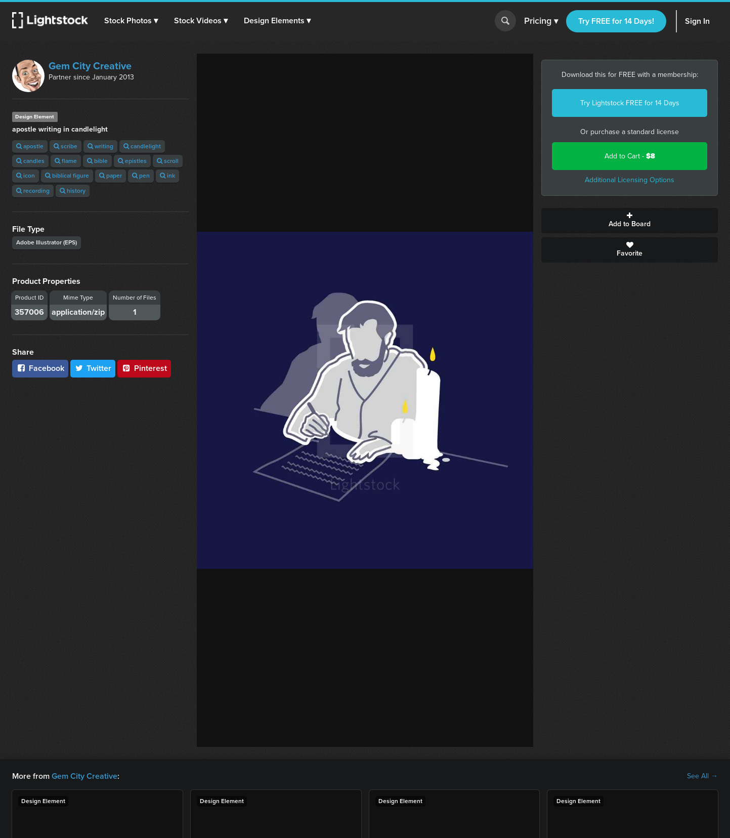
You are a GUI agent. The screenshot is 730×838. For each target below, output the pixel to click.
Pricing (541, 21)
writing (100, 146)
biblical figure (67, 175)
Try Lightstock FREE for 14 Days (629, 103)
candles (30, 160)
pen (141, 175)
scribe (65, 146)
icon (25, 175)
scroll (168, 160)
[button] (131, 20)
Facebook (40, 368)
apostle (30, 146)
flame (66, 160)
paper (110, 175)
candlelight (142, 146)
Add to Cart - (630, 156)
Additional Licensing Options (629, 180)
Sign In (697, 21)
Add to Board (629, 220)
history (72, 190)
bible (97, 160)
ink (167, 175)
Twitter (93, 368)
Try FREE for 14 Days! (616, 21)
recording (33, 190)
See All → (702, 776)
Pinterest (144, 368)
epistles (132, 160)
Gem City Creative (90, 65)
